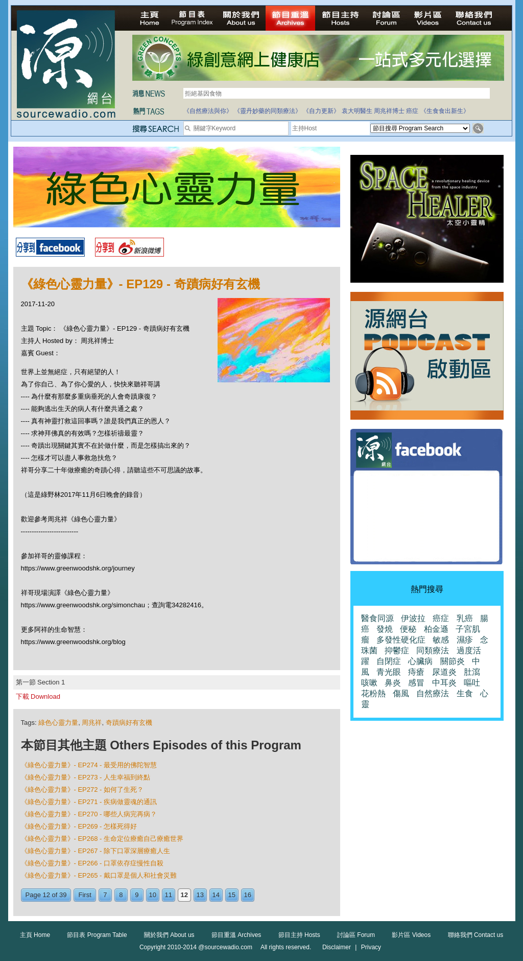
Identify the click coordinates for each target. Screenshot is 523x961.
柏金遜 (436, 629)
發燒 (384, 629)
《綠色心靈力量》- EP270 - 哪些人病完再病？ (89, 814)
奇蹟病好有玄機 (129, 722)
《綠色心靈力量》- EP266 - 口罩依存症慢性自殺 (92, 863)
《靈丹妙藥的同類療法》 (267, 111)
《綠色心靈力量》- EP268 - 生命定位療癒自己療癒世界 (102, 838)
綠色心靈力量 (58, 722)
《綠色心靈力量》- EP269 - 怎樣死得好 (79, 826)
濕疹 (465, 639)
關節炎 (452, 661)
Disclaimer (336, 947)
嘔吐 (472, 682)
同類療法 (432, 650)
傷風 (401, 693)
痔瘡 (416, 672)
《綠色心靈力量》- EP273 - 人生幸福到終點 (86, 777)
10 (152, 895)
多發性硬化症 (400, 639)
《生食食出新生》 (444, 111)
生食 (465, 693)
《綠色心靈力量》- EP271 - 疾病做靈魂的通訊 (89, 802)
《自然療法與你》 (207, 111)
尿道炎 (444, 672)
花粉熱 (373, 693)
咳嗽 (369, 682)
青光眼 (388, 672)
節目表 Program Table (97, 935)
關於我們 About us (169, 935)
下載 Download (38, 696)
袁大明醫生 (357, 111)
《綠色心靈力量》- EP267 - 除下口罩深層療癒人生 (96, 851)
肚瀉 (472, 672)
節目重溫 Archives (236, 935)
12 (184, 895)
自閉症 (388, 661)
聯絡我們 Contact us (476, 935)
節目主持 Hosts (299, 935)
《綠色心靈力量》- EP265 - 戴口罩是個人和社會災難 (99, 875)
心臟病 (420, 661)
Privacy (371, 947)
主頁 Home (35, 935)
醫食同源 (377, 618)
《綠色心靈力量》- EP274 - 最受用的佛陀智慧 (89, 765)
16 (247, 895)
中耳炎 (444, 682)
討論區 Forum (356, 935)
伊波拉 (413, 618)
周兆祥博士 (389, 111)
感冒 (416, 682)
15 (231, 895)
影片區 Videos (411, 935)
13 (200, 895)
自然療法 (432, 693)
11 (168, 895)
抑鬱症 (397, 650)
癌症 (412, 111)
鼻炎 (393, 682)
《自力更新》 (321, 111)
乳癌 (465, 618)
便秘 (408, 629)
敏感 (441, 639)
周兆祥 (92, 722)
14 (216, 895)
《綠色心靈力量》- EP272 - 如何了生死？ (82, 789)
